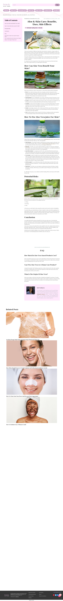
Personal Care (22, 10)
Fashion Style (47, 10)
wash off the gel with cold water (48, 143)
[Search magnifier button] (57, 5)
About (40, 594)
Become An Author (32, 592)
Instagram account (41, 294)
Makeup (6, 10)
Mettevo (17, 596)
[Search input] (34, 5)
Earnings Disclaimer (32, 594)
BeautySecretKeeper (7, 14)
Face (51, 30)
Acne (46, 30)
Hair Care (31, 10)
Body (49, 30)
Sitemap (30, 597)
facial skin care (47, 139)
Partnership (41, 592)
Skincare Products (56, 30)
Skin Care (13, 10)
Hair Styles (39, 10)
